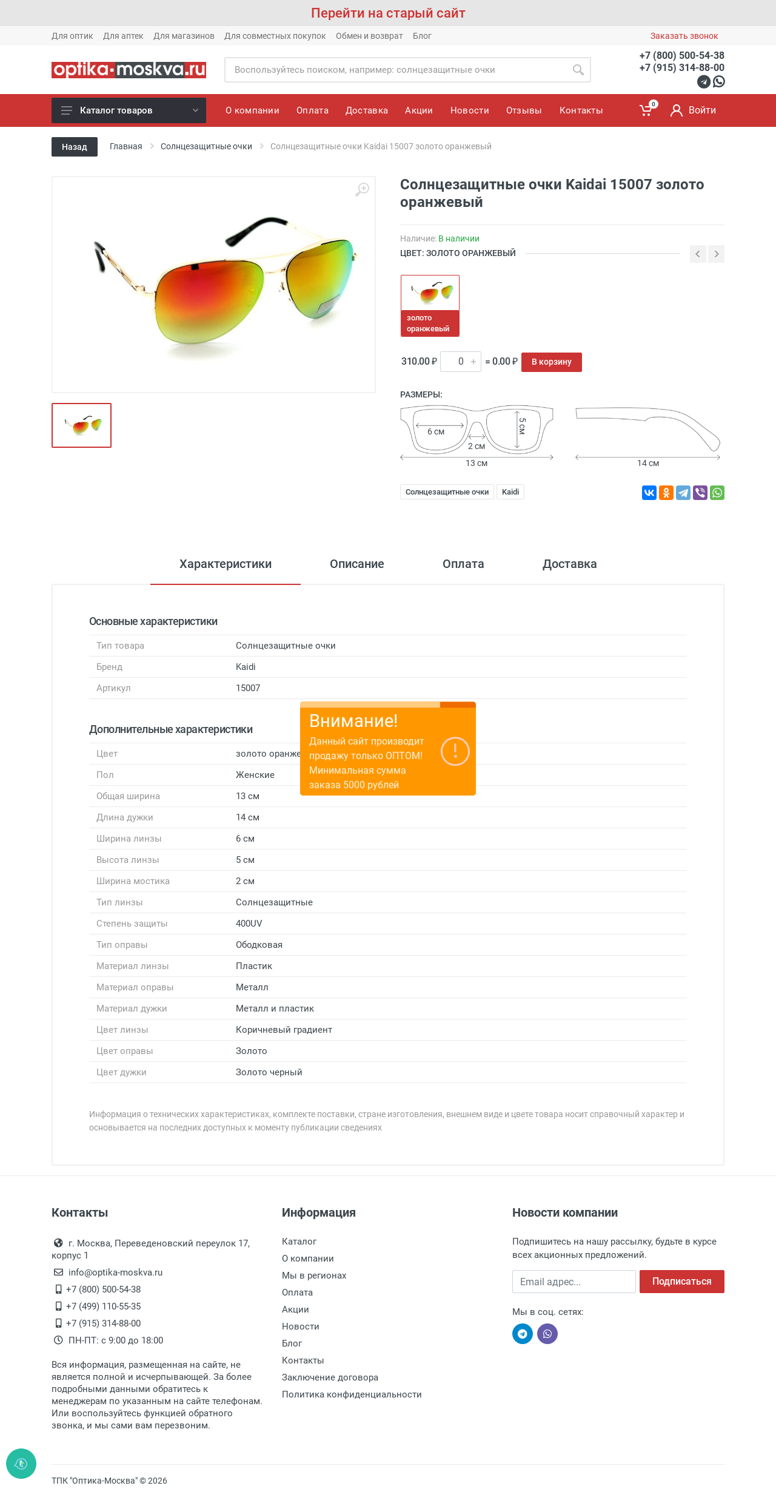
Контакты (303, 1360)
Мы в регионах (314, 1275)
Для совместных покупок (275, 36)
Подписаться (682, 1281)
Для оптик (72, 36)
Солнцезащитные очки (447, 491)
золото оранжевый (428, 323)
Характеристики (225, 563)
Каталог (299, 1241)
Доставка (570, 563)
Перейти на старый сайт (388, 13)
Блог (422, 36)
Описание (357, 563)
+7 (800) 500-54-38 (682, 55)
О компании (308, 1258)
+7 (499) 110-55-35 (103, 1306)
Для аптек (123, 36)
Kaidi (510, 491)
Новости (300, 1326)
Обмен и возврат (369, 36)
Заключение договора (330, 1377)
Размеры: (421, 394)
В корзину (552, 362)
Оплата (463, 563)
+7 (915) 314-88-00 (682, 67)
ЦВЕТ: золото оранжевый (458, 253)
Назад (74, 147)
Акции (295, 1309)
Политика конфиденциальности (352, 1394)
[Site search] (395, 70)
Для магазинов (184, 36)
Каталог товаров (129, 110)
